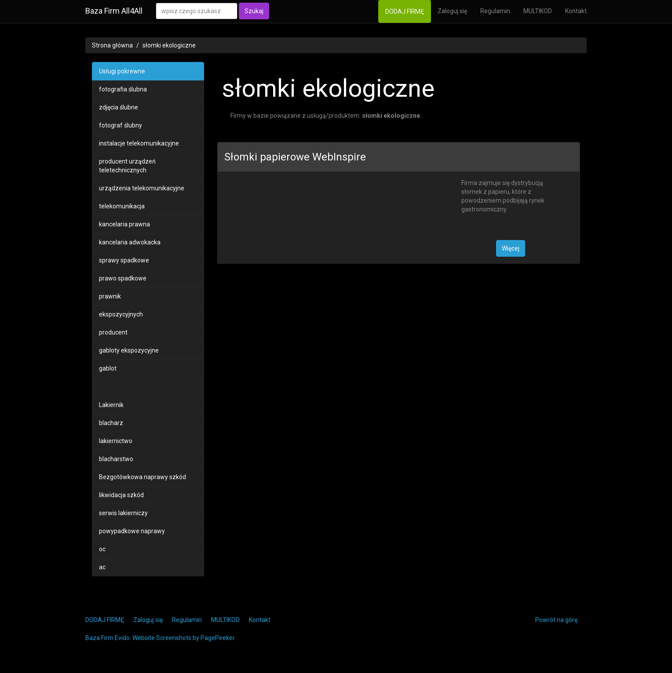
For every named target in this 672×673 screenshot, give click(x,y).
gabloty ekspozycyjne (129, 350)
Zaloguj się (452, 11)
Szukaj (254, 11)
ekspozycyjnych (121, 314)
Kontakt (576, 11)
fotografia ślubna (123, 89)
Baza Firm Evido (107, 637)
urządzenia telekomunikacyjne (141, 188)
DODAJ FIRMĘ (404, 11)
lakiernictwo (115, 440)
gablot (108, 368)
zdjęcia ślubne (118, 107)
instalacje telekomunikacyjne (139, 143)
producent (113, 332)
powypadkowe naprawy (132, 531)
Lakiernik (111, 404)
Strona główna (112, 45)
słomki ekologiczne (169, 45)
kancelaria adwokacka (130, 242)
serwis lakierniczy (123, 513)
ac (102, 567)
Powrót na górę (556, 619)
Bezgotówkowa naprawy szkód (142, 476)
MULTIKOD (537, 11)
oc (102, 549)
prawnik (110, 296)
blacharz (111, 422)
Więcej (510, 248)
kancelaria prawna (124, 224)
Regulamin (495, 11)
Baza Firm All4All (113, 10)
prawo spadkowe (122, 278)
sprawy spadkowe (124, 260)
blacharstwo (116, 458)
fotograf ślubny (120, 125)
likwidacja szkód (121, 494)
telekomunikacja (122, 206)
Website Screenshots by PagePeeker (183, 637)
